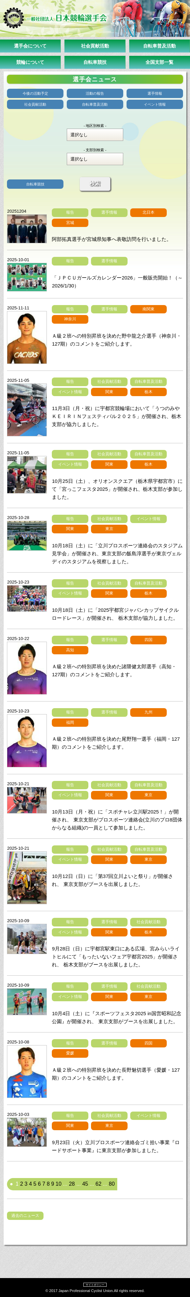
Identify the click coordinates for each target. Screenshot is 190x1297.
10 (58, 1184)
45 (85, 1184)
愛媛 (70, 1053)
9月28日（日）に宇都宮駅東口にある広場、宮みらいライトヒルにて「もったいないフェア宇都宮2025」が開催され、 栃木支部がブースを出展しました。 (116, 956)
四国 (148, 639)
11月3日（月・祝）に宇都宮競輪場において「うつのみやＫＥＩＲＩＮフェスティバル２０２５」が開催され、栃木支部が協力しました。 (116, 416)
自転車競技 (95, 62)
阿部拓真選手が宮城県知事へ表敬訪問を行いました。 (111, 239)
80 (112, 1184)
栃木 (148, 391)
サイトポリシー (95, 1284)
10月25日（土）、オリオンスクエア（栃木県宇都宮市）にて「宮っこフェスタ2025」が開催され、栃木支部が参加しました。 (117, 489)
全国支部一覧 (159, 62)
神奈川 (70, 319)
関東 (109, 391)
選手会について (30, 46)
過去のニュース (25, 1215)
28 (72, 1184)
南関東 (148, 309)
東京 (109, 528)
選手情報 (154, 93)
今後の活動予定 (35, 93)
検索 (95, 183)
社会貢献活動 (95, 46)
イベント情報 (155, 104)
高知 (70, 650)
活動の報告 (95, 93)
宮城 (70, 222)
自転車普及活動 (159, 46)
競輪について (30, 62)
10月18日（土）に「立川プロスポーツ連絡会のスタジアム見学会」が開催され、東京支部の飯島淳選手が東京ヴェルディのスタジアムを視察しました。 (117, 553)
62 (98, 1184)
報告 (70, 212)
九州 (148, 712)
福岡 (70, 722)
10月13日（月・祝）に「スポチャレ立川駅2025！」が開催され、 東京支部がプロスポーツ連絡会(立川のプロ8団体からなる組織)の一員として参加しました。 (117, 819)
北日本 (148, 212)
